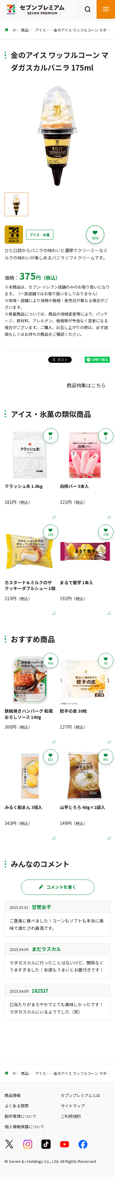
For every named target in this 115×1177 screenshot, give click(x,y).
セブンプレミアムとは (80, 1095)
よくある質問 (17, 1106)
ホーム (14, 30)
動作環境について (20, 1116)
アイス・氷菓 (46, 30)
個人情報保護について (24, 1126)
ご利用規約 (71, 1116)
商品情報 (28, 30)
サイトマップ (73, 1106)
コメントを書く (57, 887)
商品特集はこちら (86, 385)
